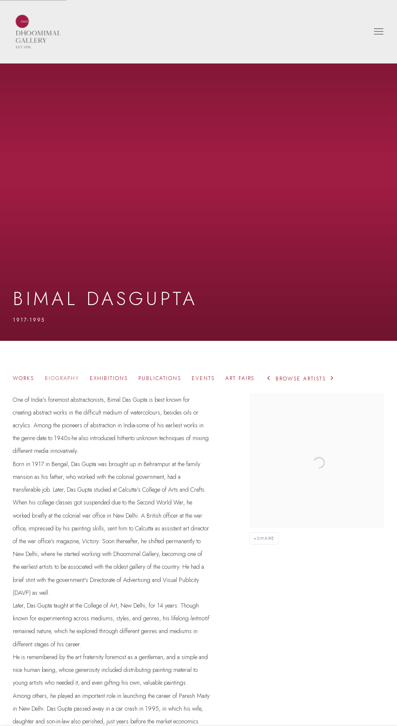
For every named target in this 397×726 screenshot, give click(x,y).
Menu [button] (377, 32)
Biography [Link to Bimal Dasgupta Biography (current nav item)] (62, 378)
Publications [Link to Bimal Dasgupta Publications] (159, 378)
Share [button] (266, 538)
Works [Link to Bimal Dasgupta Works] (23, 378)
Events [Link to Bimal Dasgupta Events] (203, 378)
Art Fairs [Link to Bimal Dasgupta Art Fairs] (240, 378)
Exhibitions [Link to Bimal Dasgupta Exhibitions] (108, 378)
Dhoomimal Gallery (38, 32)
